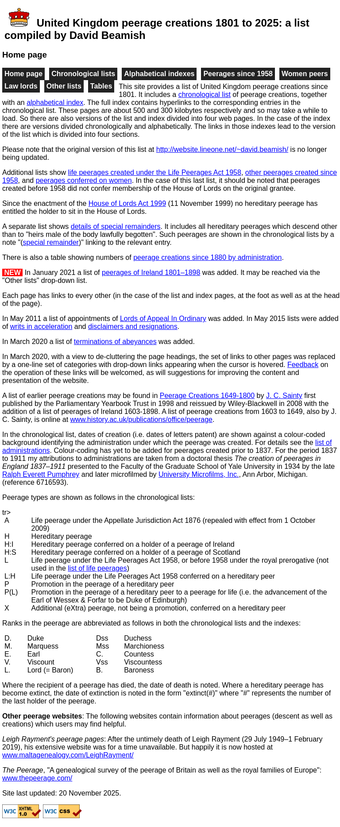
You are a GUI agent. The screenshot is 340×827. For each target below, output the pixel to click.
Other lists (63, 86)
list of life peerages (97, 568)
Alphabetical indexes (159, 73)
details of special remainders (116, 226)
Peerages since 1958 (238, 73)
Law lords (21, 86)
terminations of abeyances (115, 341)
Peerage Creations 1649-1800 (207, 395)
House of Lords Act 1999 (127, 203)
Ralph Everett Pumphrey (40, 474)
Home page (23, 73)
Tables (101, 86)
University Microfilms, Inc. (198, 474)
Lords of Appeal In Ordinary (163, 318)
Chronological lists (83, 73)
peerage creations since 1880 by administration (207, 257)
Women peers (305, 73)
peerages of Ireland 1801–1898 (151, 272)
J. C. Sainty (284, 395)
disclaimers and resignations (133, 326)
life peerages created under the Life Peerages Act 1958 (154, 172)
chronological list (204, 94)
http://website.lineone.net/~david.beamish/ (222, 149)
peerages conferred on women (84, 180)
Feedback (302, 364)
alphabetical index (55, 102)
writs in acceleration (41, 326)
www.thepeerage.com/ (37, 778)
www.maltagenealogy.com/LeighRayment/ (68, 755)
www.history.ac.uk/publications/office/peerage (141, 419)
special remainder (51, 242)
